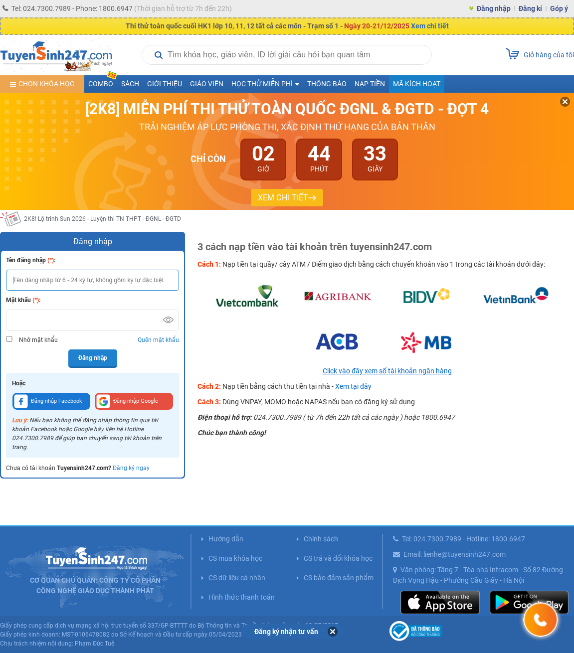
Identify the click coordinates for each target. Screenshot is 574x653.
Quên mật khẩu (158, 339)
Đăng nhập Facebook (48, 401)
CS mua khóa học (235, 558)
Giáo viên (206, 84)
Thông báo (327, 84)
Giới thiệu (164, 84)
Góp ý (559, 8)
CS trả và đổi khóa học (338, 558)
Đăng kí (530, 8)
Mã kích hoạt (416, 84)
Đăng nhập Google (127, 401)
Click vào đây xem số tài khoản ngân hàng (387, 371)
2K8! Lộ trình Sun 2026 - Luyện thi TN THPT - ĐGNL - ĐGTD (102, 218)
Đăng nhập (494, 8)
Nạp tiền (370, 84)
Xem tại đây (353, 386)
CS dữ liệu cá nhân (236, 578)
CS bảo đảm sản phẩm (339, 578)
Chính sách (321, 539)
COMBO (102, 81)
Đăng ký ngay (131, 468)
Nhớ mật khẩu (38, 339)
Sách (130, 84)
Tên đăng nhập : (30, 260)
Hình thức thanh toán (241, 597)
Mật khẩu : (23, 300)
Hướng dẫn (225, 539)
